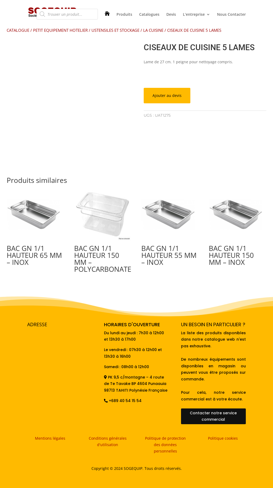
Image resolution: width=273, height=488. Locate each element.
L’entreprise (194, 15)
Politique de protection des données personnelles (165, 445)
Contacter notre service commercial (213, 416)
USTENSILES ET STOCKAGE (115, 30)
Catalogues (149, 15)
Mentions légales (50, 438)
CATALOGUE (18, 30)
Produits (124, 15)
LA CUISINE (153, 30)
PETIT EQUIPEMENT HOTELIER (60, 30)
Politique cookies (223, 438)
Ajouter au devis (167, 95)
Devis (171, 15)
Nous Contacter (231, 15)
